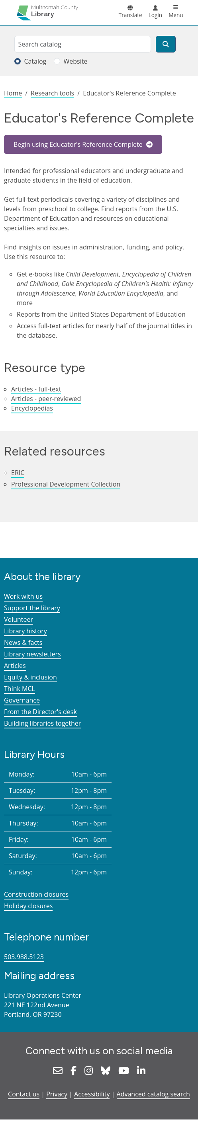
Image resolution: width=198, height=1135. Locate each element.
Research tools (52, 93)
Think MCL (19, 688)
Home (13, 93)
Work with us (23, 596)
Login (155, 15)
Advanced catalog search (153, 1094)
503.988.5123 (24, 956)
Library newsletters (32, 654)
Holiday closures (28, 905)
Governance (22, 700)
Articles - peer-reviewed (46, 398)
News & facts (23, 642)
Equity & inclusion (30, 677)
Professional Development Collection (65, 484)
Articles (15, 665)
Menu (176, 15)
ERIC (17, 472)
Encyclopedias (32, 408)
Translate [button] (130, 15)
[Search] (166, 44)
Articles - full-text (36, 389)
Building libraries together (42, 723)
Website (75, 61)
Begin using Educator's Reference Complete (79, 144)
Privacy (56, 1094)
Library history (25, 631)
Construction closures (36, 894)
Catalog (35, 61)
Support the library (32, 608)
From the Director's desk (40, 711)
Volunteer (18, 619)
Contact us (23, 1094)
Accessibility (92, 1094)
